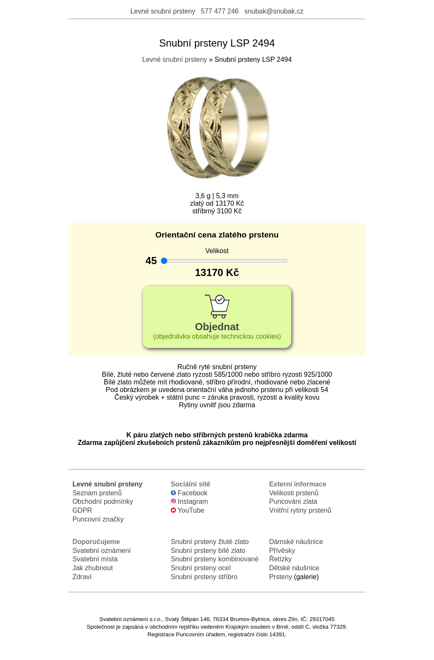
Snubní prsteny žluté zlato (210, 541)
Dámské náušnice (296, 541)
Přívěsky (282, 550)
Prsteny (280, 576)
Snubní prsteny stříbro (204, 576)
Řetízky (280, 559)
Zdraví (82, 576)
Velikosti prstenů (294, 493)
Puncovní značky (98, 519)
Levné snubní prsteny (163, 11)
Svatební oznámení (101, 550)
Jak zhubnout (92, 568)
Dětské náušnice (294, 568)
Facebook (189, 493)
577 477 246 (220, 11)
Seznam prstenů (97, 493)
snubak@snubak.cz (273, 11)
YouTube (187, 510)
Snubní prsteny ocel (201, 568)
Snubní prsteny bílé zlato (208, 550)
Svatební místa (95, 559)
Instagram (189, 501)
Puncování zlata (293, 501)
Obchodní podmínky (102, 501)
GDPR (82, 510)
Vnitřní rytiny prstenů (300, 510)
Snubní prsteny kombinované (215, 559)
